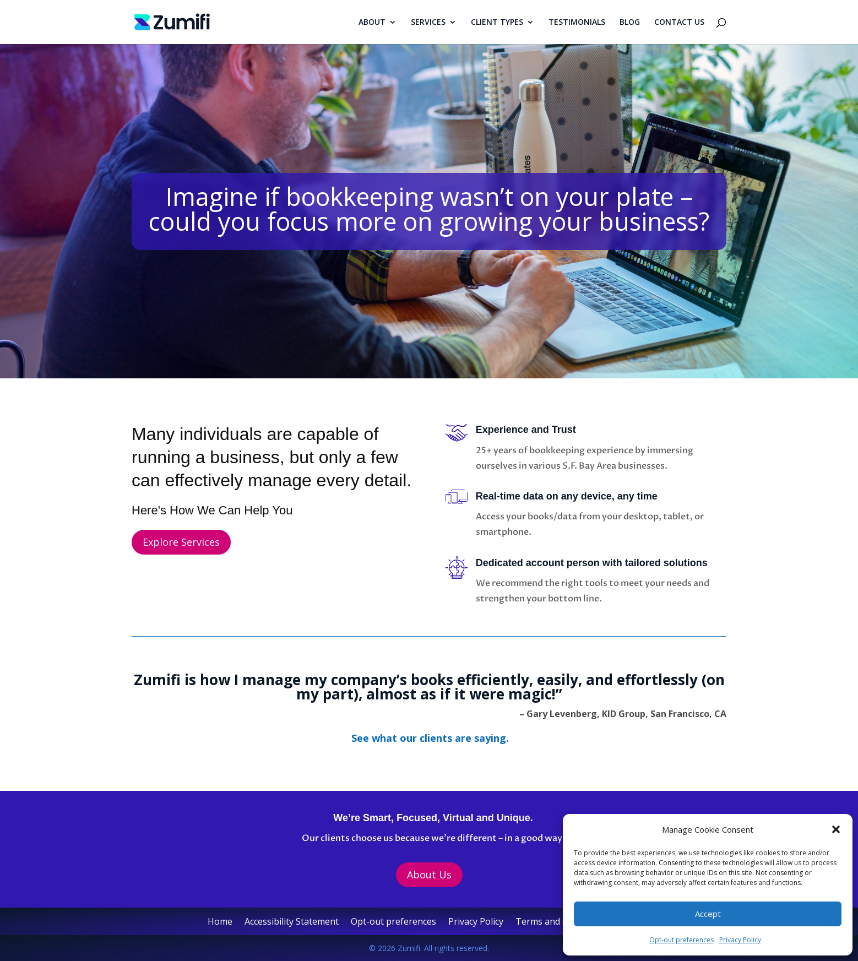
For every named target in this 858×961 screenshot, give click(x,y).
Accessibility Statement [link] (292, 922)
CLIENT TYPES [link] (497, 22)
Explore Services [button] (181, 542)
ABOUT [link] (372, 22)
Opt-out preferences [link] (681, 939)
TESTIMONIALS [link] (577, 22)
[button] (835, 829)
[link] (172, 21)
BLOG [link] (630, 22)
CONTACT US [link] (679, 22)
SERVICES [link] (428, 22)
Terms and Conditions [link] (561, 922)
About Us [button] (429, 874)
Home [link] (220, 922)
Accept (708, 913)
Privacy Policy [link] (740, 939)
